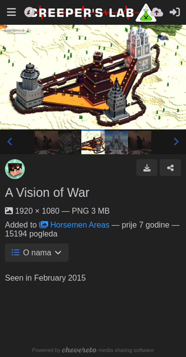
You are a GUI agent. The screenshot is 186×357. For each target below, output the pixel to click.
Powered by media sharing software (93, 350)
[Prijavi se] (174, 12)
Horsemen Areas (74, 225)
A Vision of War (47, 192)
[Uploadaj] (156, 12)
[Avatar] (15, 169)
